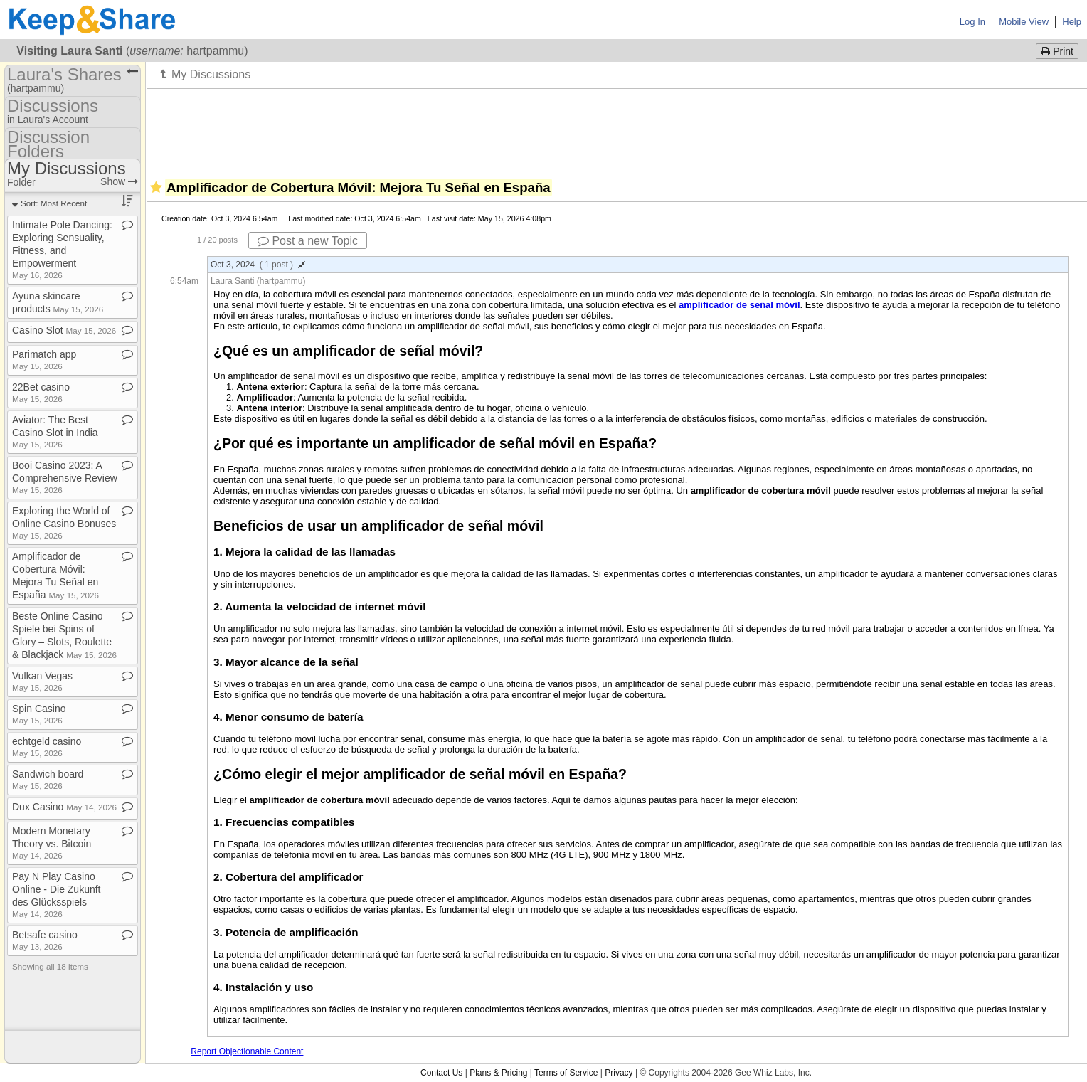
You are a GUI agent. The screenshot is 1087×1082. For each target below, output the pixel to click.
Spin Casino (39, 714)
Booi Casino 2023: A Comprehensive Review (64, 477)
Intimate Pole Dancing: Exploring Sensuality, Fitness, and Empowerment (62, 249)
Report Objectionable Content (247, 1051)
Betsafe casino (45, 940)
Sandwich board (47, 779)
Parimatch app (44, 360)
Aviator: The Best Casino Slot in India (55, 431)
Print (1057, 51)
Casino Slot (64, 330)
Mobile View (1024, 21)
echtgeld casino (46, 747)
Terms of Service (566, 1073)
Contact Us (441, 1073)
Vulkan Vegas (42, 681)
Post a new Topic (308, 241)
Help (1071, 21)
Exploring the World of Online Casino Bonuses (64, 522)
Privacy (618, 1073)
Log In (972, 21)
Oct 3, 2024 (258, 265)
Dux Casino (64, 806)
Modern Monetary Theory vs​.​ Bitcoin (51, 842)
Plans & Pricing (498, 1073)
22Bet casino (41, 392)
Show (119, 181)
